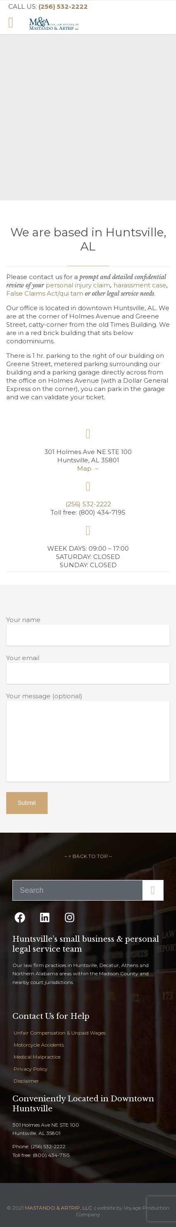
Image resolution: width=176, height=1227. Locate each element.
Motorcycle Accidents (39, 1045)
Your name (88, 631)
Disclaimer (26, 1081)
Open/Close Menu (15, 23)
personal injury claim (78, 285)
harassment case (139, 285)
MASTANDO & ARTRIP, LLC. (59, 1208)
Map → (88, 468)
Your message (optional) (88, 738)
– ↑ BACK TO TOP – (88, 856)
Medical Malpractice (37, 1057)
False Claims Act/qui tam (44, 293)
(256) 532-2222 (88, 504)
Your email (88, 669)
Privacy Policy (31, 1069)
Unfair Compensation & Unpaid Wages (60, 1033)
